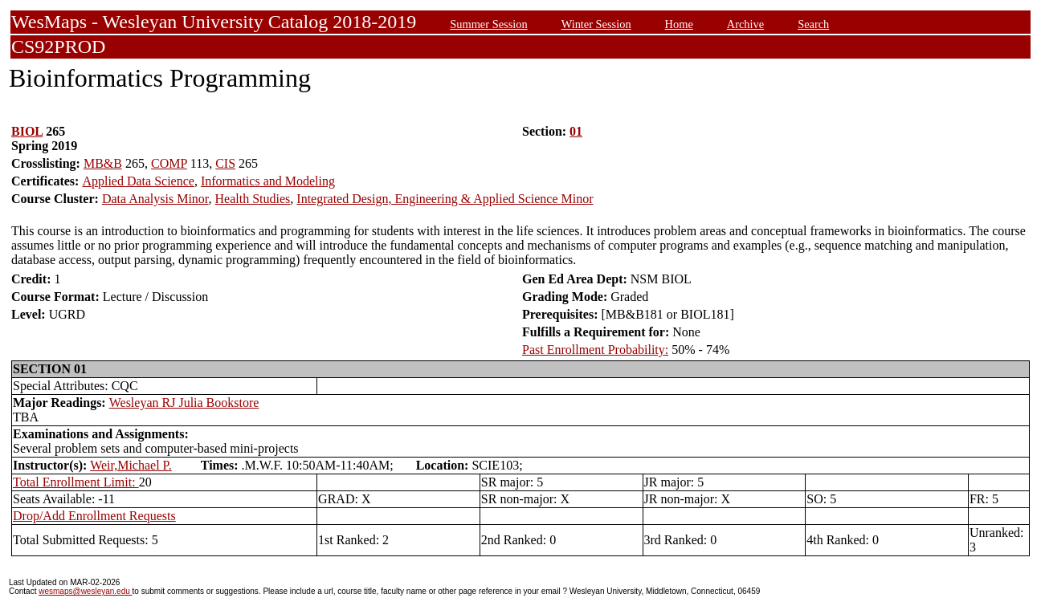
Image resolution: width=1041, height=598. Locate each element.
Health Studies (253, 198)
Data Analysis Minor (155, 198)
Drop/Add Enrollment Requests (94, 516)
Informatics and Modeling (268, 181)
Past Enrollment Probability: (595, 349)
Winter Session (596, 24)
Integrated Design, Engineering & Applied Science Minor (444, 198)
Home (679, 24)
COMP (169, 163)
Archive (745, 24)
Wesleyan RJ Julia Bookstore (184, 402)
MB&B (103, 163)
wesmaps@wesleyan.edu (85, 591)
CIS (225, 163)
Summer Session (488, 24)
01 (575, 131)
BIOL (27, 131)
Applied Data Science (138, 181)
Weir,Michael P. (131, 465)
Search (813, 24)
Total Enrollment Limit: (76, 482)
